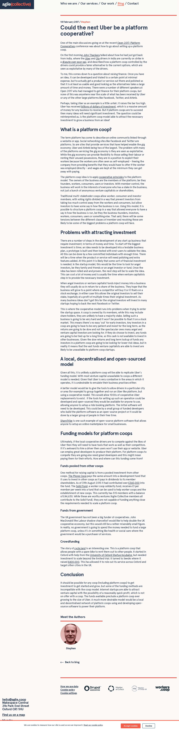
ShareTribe (66, 420)
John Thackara (91, 55)
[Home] (17, 4)
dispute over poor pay (74, 61)
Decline (148, 726)
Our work (107, 4)
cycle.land (80, 548)
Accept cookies (131, 726)
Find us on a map (13, 715)
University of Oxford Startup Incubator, (111, 555)
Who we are (68, 4)
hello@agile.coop (14, 699)
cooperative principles (111, 177)
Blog (121, 4)
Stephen (85, 21)
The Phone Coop (77, 476)
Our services (89, 4)
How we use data (69, 686)
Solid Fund (81, 486)
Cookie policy (67, 689)
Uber (87, 58)
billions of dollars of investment (98, 106)
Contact (133, 4)
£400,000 (73, 561)
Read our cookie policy (93, 725)
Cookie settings (68, 693)
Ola (98, 58)
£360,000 (134, 482)
